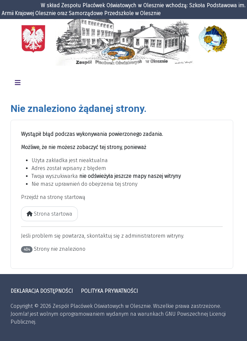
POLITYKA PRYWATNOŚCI (109, 291)
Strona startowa (49, 214)
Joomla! (20, 314)
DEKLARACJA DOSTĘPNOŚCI (42, 291)
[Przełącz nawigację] (18, 83)
